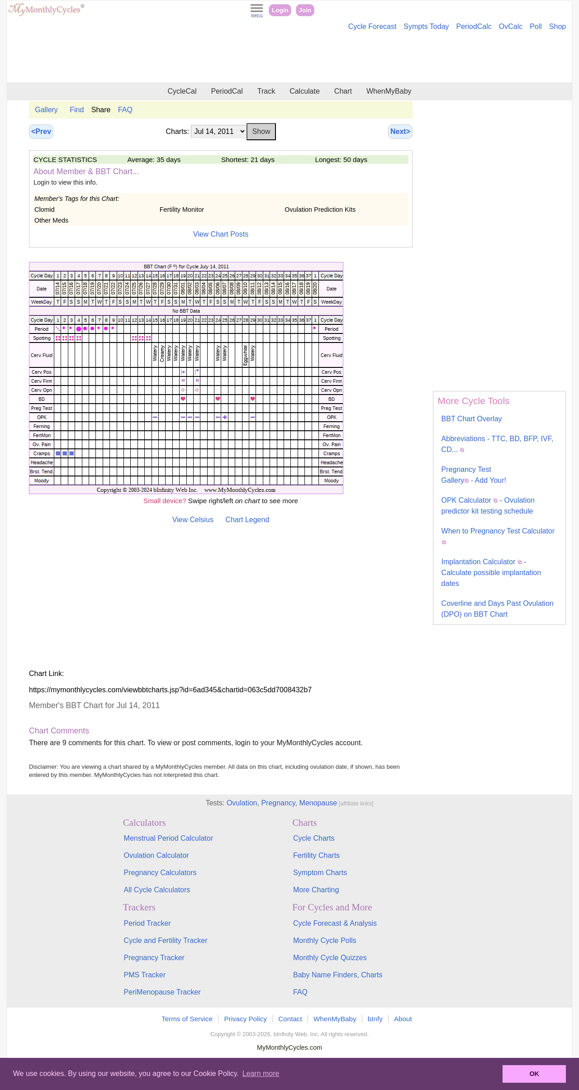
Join (305, 10)
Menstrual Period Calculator (168, 838)
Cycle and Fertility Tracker (166, 940)
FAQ (125, 110)
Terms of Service (187, 1019)
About (403, 1019)
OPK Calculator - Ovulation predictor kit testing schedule (488, 505)
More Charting (316, 890)
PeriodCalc (474, 26)
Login (280, 10)
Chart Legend (247, 520)
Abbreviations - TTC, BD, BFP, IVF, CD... (497, 444)
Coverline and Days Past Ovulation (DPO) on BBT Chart (497, 609)
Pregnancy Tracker (154, 957)
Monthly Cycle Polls (324, 940)
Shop (557, 26)
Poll (536, 26)
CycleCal (181, 91)
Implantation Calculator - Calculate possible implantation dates (491, 572)
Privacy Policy (245, 1019)
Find (77, 110)
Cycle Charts (314, 838)
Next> (400, 131)
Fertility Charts (316, 855)
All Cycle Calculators (157, 890)
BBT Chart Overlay (471, 419)
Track (266, 91)
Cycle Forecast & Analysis (335, 923)
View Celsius (193, 520)
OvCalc (510, 26)
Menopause (318, 803)
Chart (343, 91)
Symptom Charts (320, 872)
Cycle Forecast (372, 26)
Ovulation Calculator (156, 855)
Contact (290, 1019)
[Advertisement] (289, 58)
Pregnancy (278, 803)
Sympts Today (426, 26)
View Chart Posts (220, 234)
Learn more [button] (261, 1073)
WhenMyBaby (389, 91)
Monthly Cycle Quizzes (330, 957)
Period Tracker (147, 923)
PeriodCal (226, 91)
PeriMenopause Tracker (162, 992)
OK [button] (534, 1073)
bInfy (375, 1019)
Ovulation (242, 803)
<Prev (41, 131)
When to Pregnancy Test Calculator (498, 535)
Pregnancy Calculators (160, 872)
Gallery (46, 110)
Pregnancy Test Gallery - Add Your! (473, 475)
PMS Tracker (145, 975)
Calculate (305, 91)
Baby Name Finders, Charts (337, 975)
